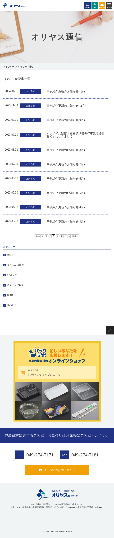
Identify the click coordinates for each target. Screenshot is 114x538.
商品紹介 (12, 305)
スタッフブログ (15, 285)
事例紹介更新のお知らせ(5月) (66, 193)
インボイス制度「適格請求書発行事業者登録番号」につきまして (76, 135)
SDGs (10, 254)
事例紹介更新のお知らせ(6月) (66, 178)
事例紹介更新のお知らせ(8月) (66, 150)
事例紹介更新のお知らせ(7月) (66, 164)
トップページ (10, 66)
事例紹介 (12, 295)
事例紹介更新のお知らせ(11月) (66, 105)
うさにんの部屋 (15, 265)
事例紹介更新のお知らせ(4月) (66, 207)
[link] (11, 517)
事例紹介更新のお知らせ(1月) (66, 91)
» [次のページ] (69, 236)
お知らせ (12, 275)
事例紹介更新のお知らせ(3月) (66, 221)
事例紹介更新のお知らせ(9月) (66, 120)
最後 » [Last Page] (75, 236)
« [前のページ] (42, 236)
